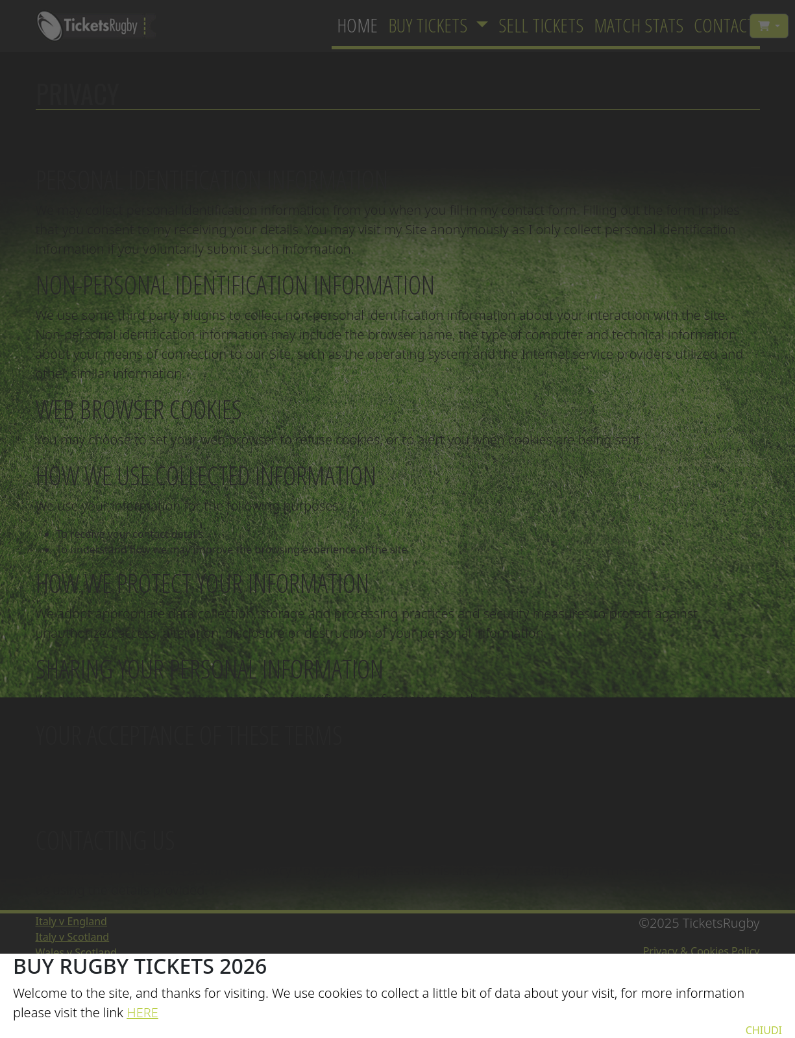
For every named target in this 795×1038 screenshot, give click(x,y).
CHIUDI (764, 1030)
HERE (142, 1012)
